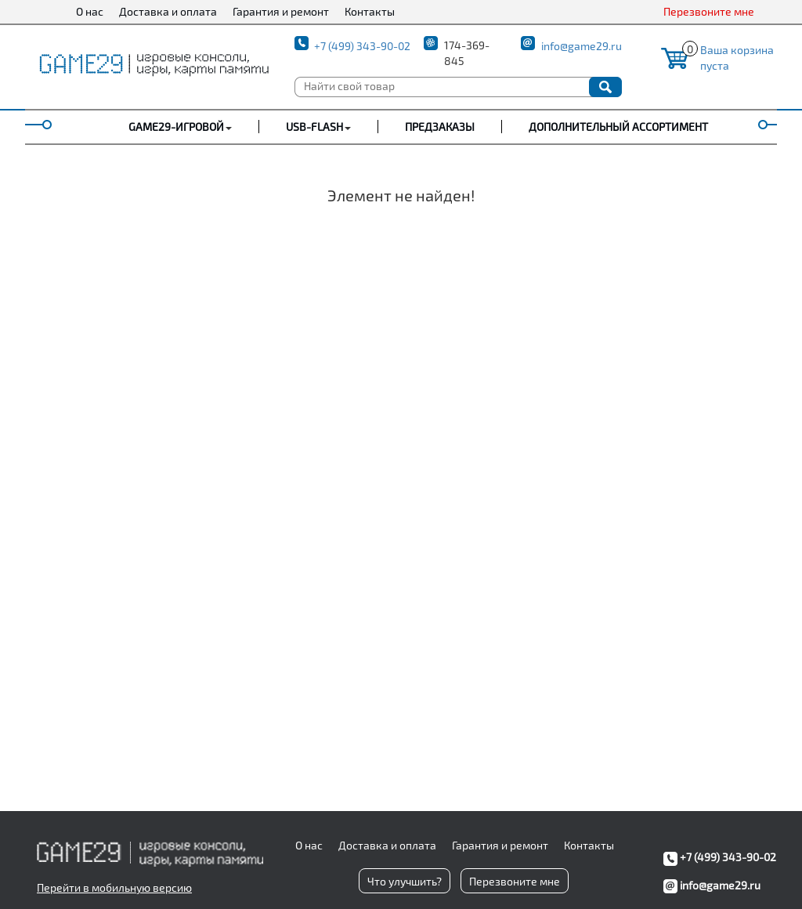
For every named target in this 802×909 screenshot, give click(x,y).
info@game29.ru (581, 46)
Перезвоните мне (708, 11)
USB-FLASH (314, 126)
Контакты (370, 11)
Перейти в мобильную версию (114, 887)
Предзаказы (440, 126)
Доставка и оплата (168, 11)
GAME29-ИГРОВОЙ (176, 126)
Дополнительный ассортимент (618, 126)
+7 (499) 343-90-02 (362, 46)
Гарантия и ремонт (281, 11)
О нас (89, 11)
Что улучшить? (404, 881)
